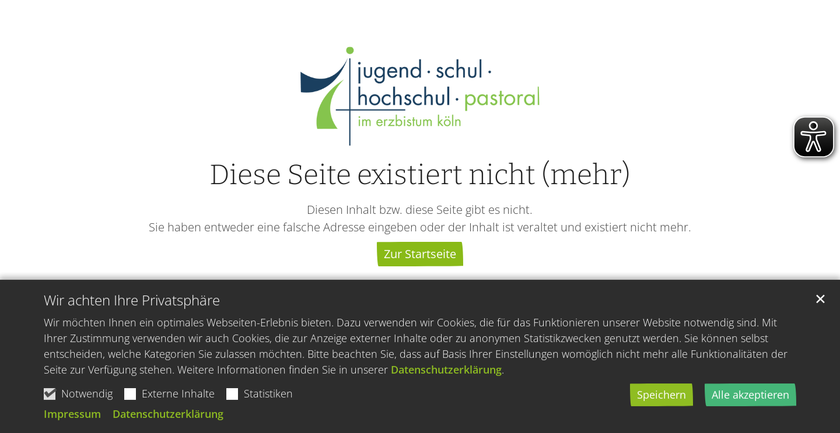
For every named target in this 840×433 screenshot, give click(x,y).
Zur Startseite (420, 254)
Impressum (72, 418)
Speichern (661, 399)
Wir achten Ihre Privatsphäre (132, 305)
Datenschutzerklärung (446, 374)
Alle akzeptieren (750, 399)
